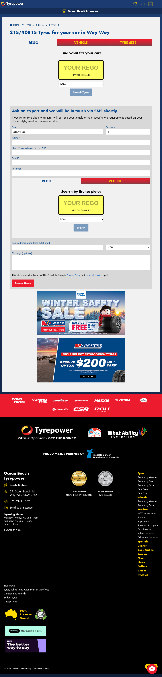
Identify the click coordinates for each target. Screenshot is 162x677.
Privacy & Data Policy (22, 668)
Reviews (143, 574)
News (141, 562)
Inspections (143, 521)
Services (143, 509)
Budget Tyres (10, 597)
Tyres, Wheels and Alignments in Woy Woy (26, 589)
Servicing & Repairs (148, 525)
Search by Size (145, 481)
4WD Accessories (147, 513)
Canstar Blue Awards (15, 593)
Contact (142, 545)
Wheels (142, 497)
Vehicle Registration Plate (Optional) (31, 243)
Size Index (9, 585)
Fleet (141, 558)
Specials (143, 541)
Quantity (110, 127)
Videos (142, 570)
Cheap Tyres (10, 601)
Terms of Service (94, 275)
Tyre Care (143, 489)
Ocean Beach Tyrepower (81, 11)
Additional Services (148, 537)
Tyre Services (144, 529)
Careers (142, 554)
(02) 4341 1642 (20, 501)
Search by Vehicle (147, 477)
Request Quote (23, 283)
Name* (16, 137)
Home (14, 24)
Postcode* (17, 168)
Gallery (142, 566)
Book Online (146, 550)
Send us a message (21, 507)
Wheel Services (146, 533)
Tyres (141, 473)
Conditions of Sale (41, 668)
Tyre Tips (142, 493)
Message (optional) (22, 253)
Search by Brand (146, 485)
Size (14, 127)
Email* (15, 158)
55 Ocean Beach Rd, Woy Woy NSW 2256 (23, 493)
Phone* (29, 148)
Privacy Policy (73, 275)
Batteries (142, 517)
